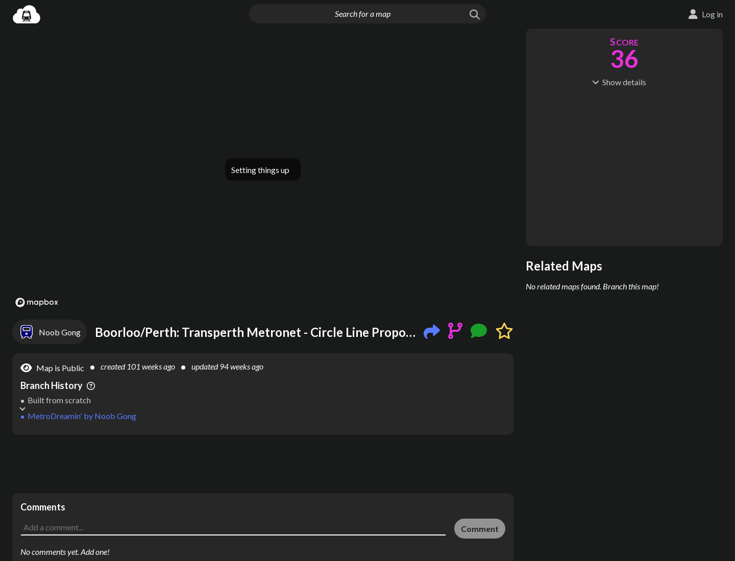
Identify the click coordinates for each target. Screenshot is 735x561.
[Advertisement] (262, 464)
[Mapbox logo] (36, 302)
